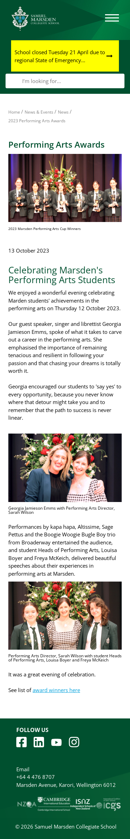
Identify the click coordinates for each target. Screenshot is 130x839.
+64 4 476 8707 (35, 776)
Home (14, 112)
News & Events (39, 112)
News (63, 112)
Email (22, 769)
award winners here (56, 689)
